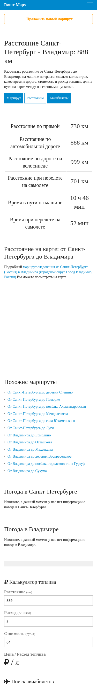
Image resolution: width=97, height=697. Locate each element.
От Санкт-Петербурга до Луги (31, 428)
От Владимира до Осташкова (30, 442)
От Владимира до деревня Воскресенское (39, 456)
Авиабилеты (59, 98)
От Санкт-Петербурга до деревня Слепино (40, 392)
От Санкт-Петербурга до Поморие (34, 399)
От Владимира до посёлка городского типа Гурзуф (46, 464)
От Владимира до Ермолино (29, 435)
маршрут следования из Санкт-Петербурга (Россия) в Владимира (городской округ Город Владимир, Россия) (48, 272)
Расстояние (35, 98)
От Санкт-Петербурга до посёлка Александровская (47, 406)
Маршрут (13, 98)
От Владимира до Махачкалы (30, 449)
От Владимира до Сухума (27, 471)
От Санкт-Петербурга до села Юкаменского (41, 421)
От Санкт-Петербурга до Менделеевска (38, 414)
